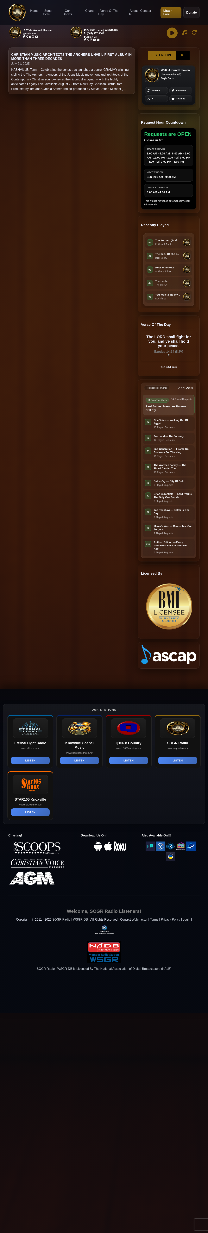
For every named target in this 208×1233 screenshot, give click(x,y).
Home (34, 10)
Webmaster (140, 919)
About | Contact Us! (139, 12)
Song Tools (47, 12)
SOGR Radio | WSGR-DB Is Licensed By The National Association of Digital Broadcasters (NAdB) (104, 968)
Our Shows (67, 12)
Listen (30, 760)
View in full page (169, 367)
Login (186, 919)
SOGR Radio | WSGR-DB (70, 919)
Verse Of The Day (108, 12)
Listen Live (168, 12)
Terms (154, 919)
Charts (89, 10)
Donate (191, 12)
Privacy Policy (170, 919)
